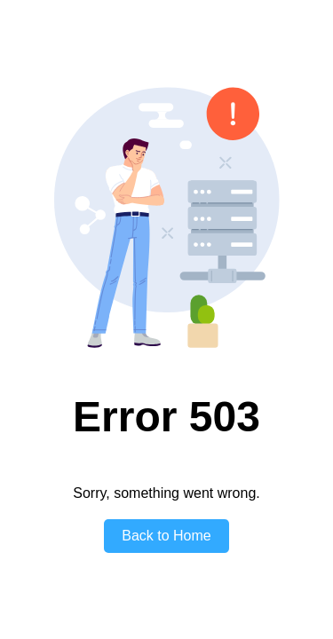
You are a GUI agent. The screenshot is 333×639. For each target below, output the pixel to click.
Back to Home (166, 535)
